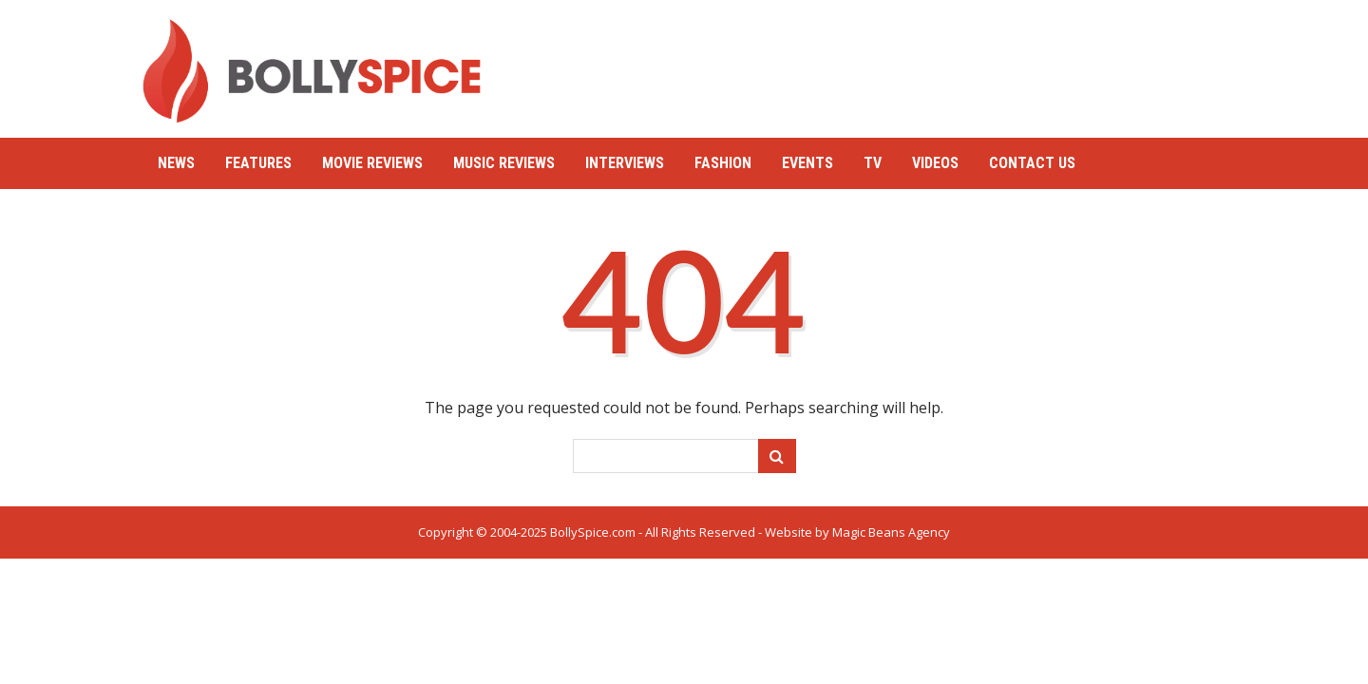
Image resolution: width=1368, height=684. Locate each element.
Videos (935, 163)
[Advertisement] (880, 61)
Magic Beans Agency (891, 532)
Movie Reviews (372, 163)
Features (258, 163)
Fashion (722, 163)
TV (873, 163)
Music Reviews (504, 163)
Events (807, 163)
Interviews (624, 163)
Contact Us (1032, 163)
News (176, 163)
